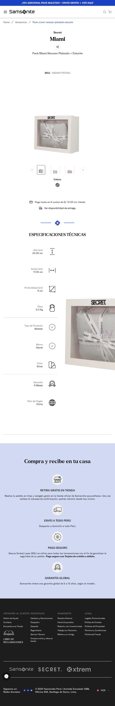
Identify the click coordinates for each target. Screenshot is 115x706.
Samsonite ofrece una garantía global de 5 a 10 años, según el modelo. (57, 583)
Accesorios (21, 22)
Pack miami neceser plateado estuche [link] (53, 22)
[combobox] (103, 690)
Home (6, 22)
